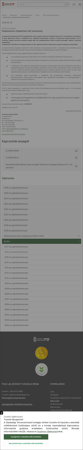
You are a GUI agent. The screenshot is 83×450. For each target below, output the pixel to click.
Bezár (1, 413)
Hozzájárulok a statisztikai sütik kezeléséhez (26, 437)
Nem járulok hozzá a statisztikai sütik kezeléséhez (26, 443)
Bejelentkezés (73, 4)
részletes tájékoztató (47, 431)
